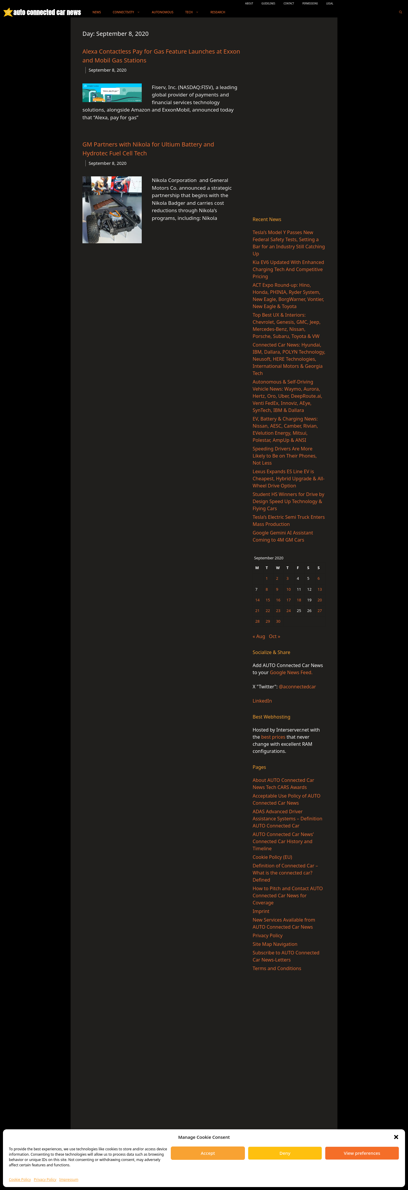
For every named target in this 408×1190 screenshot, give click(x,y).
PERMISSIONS (310, 3)
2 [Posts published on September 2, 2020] (277, 578)
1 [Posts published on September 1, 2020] (267, 578)
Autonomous (162, 12)
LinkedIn (262, 701)
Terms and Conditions (277, 968)
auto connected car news (47, 12)
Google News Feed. (291, 672)
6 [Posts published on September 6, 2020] (319, 578)
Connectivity (129, 12)
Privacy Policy (45, 1179)
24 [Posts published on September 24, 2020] (288, 610)
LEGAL (329, 3)
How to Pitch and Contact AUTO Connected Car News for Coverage (288, 895)
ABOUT (249, 3)
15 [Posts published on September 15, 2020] (268, 600)
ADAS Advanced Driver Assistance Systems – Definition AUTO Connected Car (287, 818)
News (97, 12)
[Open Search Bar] (400, 12)
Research (218, 12)
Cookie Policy (20, 1179)
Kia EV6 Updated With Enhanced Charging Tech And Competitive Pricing (288, 269)
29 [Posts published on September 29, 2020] (268, 621)
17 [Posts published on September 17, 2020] (288, 600)
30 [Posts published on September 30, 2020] (278, 621)
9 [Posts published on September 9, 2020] (277, 589)
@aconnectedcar (297, 686)
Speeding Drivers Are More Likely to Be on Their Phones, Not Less (285, 455)
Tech (195, 12)
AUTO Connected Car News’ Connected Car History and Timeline (283, 841)
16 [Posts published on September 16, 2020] (278, 600)
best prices (273, 737)
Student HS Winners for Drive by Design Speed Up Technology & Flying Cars (288, 501)
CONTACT (288, 3)
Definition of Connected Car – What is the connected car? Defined (285, 872)
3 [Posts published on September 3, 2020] (287, 578)
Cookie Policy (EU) (272, 857)
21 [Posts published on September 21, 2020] (257, 610)
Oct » (274, 636)
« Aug (259, 636)
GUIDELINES (268, 3)
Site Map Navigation (275, 944)
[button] (396, 1137)
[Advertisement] (289, 118)
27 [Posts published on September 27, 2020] (320, 610)
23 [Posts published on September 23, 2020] (278, 610)
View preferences (362, 1153)
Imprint (261, 911)
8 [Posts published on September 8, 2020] (267, 589)
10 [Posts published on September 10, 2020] (288, 589)
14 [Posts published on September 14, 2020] (257, 600)
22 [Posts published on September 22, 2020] (268, 610)
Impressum (68, 1179)
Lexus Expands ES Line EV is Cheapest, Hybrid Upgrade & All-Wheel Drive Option (289, 478)
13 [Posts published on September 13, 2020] (320, 589)
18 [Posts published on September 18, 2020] (299, 600)
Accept (208, 1153)
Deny (285, 1153)
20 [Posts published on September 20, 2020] (320, 600)
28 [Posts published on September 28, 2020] (257, 621)
